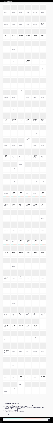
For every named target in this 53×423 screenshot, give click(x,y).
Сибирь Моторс (43, 119)
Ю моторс (13, 168)
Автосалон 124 (21, 119)
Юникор (14, 388)
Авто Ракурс (6, 363)
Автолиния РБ (43, 313)
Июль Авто (13, 204)
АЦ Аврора (6, 168)
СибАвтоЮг (35, 168)
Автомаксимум (14, 276)
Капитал (21, 349)
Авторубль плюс (28, 375)
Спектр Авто (42, 228)
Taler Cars (14, 59)
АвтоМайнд (42, 131)
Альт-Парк (13, 155)
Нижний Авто (21, 325)
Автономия (35, 204)
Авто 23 (35, 72)
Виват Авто (13, 337)
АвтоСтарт (28, 252)
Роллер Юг (42, 35)
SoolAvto (35, 22)
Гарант (28, 325)
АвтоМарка (35, 252)
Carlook (6, 72)
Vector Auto (6, 59)
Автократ (35, 276)
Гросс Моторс (6, 313)
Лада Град (28, 349)
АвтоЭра (6, 375)
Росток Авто (28, 276)
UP (1, 420)
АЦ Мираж (6, 240)
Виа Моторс (28, 289)
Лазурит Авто (21, 313)
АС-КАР (43, 363)
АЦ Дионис (42, 240)
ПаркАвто (28, 107)
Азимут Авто (21, 228)
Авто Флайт (13, 375)
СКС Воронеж (28, 363)
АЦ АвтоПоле (21, 35)
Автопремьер (28, 35)
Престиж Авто (35, 388)
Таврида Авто (28, 204)
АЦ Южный (35, 313)
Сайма (28, 131)
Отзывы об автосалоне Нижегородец (6, 389)
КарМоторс (35, 349)
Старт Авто (28, 168)
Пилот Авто (6, 325)
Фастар (21, 155)
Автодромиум (42, 252)
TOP (1, 418)
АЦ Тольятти (28, 138)
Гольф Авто (28, 240)
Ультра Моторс (14, 313)
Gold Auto (21, 131)
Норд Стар (13, 22)
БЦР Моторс (28, 388)
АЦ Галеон (13, 228)
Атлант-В (28, 119)
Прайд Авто (20, 276)
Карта (42, 59)
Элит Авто (6, 35)
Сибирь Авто (13, 252)
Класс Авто (13, 35)
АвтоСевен (21, 363)
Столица (35, 107)
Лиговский (42, 349)
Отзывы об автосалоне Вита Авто (6, 350)
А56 (13, 72)
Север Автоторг (35, 289)
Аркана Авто (35, 240)
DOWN (1, 422)
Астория (14, 131)
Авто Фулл (6, 252)
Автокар (28, 72)
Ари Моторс (35, 35)
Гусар (6, 119)
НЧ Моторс (42, 388)
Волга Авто (6, 107)
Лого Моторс (6, 289)
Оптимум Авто (21, 204)
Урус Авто (6, 191)
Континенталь (28, 337)
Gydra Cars (21, 72)
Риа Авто (14, 349)
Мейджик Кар (6, 204)
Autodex (35, 59)
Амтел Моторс (35, 363)
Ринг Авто (35, 375)
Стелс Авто (13, 289)
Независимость (43, 107)
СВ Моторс (42, 276)
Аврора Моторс (6, 22)
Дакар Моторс (35, 228)
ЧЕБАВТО (14, 240)
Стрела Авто (28, 228)
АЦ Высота (42, 204)
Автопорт (42, 155)
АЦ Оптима (21, 240)
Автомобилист (21, 252)
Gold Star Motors (35, 119)
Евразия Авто (6, 228)
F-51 (28, 155)
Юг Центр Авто (21, 22)
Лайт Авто (21, 289)
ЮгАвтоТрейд (6, 131)
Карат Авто (28, 313)
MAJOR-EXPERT (35, 191)
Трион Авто (20, 59)
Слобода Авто (35, 337)
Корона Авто (21, 337)
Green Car (43, 168)
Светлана (14, 325)
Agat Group (35, 325)
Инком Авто (42, 337)
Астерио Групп (14, 119)
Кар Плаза (13, 107)
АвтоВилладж (42, 289)
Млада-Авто (28, 191)
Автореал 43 (20, 107)
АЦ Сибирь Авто (28, 22)
